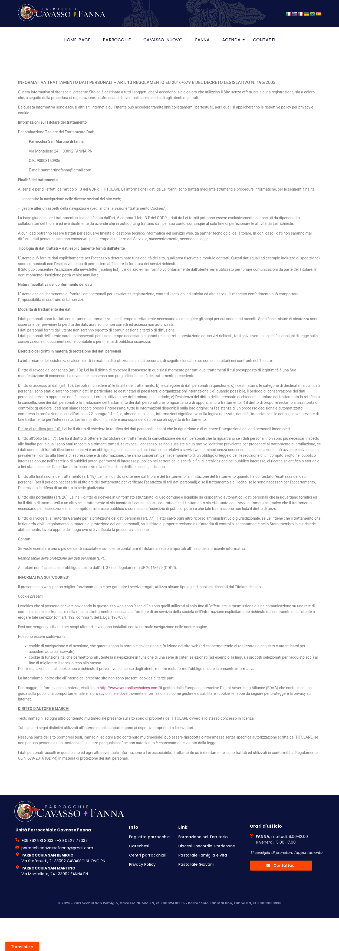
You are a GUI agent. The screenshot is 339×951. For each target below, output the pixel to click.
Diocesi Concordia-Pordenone (206, 846)
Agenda (232, 40)
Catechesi (139, 846)
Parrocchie (117, 40)
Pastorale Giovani (195, 864)
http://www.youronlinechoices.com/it (131, 688)
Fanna (202, 40)
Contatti (264, 40)
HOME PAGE (77, 40)
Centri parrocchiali (147, 855)
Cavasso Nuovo (163, 40)
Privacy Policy (142, 864)
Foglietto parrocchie (149, 837)
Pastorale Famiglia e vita (202, 855)
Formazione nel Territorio (203, 837)
